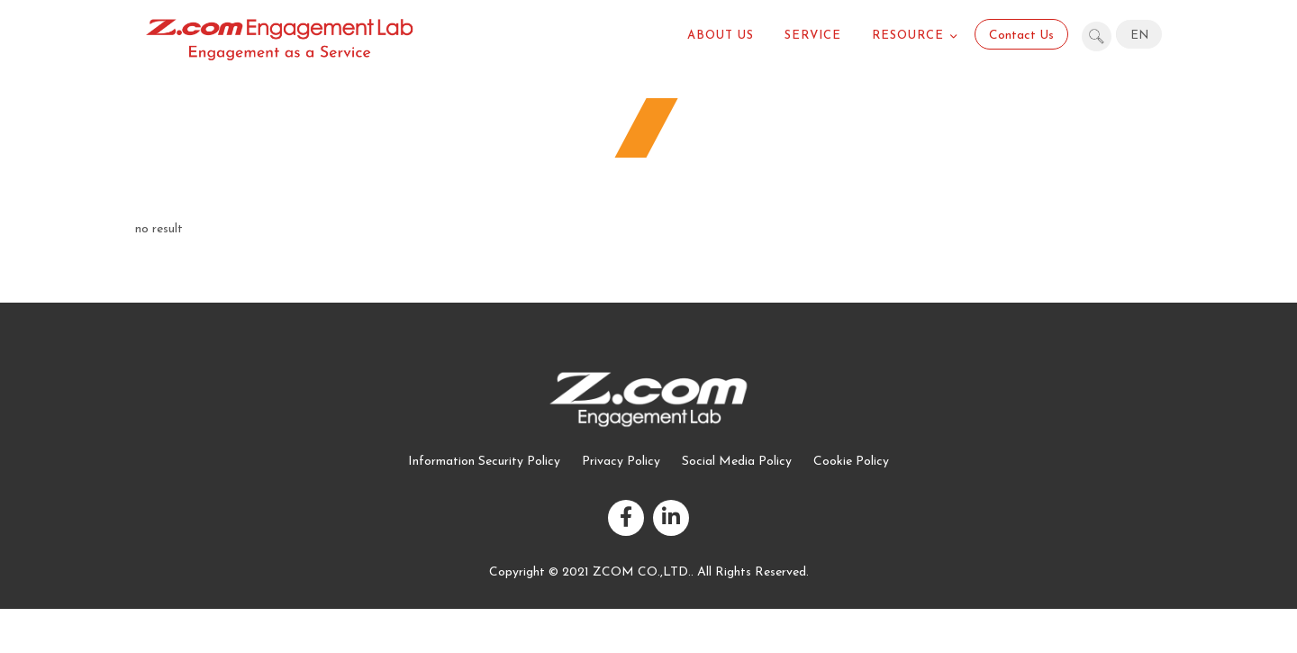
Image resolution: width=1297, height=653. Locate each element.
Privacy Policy (621, 461)
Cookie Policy (851, 461)
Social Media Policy (737, 461)
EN (1139, 35)
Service (813, 35)
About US (720, 35)
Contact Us (1021, 35)
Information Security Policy (484, 461)
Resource (908, 35)
